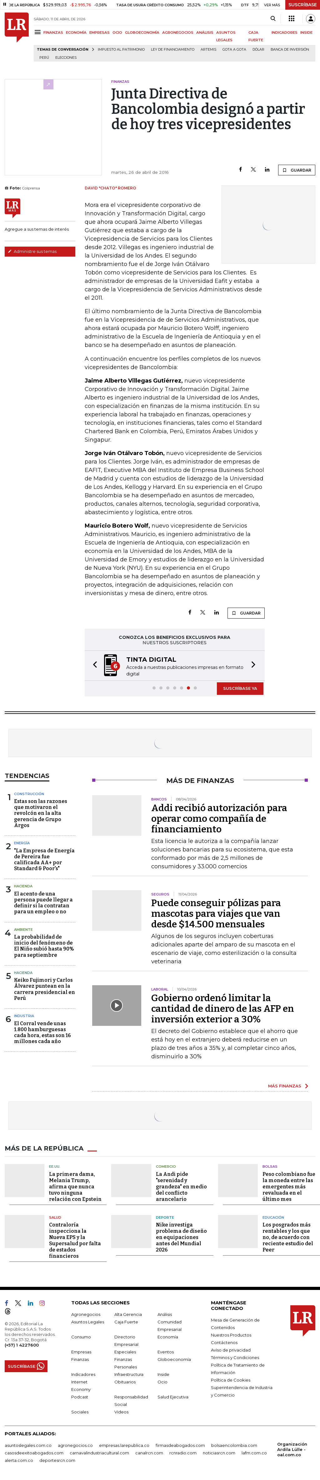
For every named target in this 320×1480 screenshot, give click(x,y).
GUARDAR (296, 170)
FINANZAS (53, 32)
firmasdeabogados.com (180, 1445)
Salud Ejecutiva (173, 1396)
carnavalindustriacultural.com (99, 1452)
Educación (273, 1217)
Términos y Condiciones (235, 1357)
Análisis (165, 1314)
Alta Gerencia (128, 1314)
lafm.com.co (254, 1452)
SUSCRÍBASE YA (240, 688)
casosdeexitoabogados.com (34, 1452)
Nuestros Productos (231, 1334)
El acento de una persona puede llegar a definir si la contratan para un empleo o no (43, 903)
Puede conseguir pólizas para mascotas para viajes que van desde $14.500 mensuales (216, 913)
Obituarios (125, 1381)
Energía (22, 843)
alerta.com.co (19, 1460)
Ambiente (23, 929)
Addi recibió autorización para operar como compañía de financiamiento (219, 818)
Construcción (29, 794)
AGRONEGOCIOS (177, 32)
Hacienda (23, 886)
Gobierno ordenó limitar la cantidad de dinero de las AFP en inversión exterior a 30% (222, 1008)
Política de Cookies (230, 1379)
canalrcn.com (149, 1452)
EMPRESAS (99, 32)
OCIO (117, 32)
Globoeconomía (174, 1359)
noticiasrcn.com (219, 1452)
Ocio (163, 1381)
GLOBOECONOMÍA (142, 32)
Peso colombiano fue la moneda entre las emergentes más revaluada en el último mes (288, 1186)
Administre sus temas (32, 251)
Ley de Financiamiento (172, 50)
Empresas (81, 1351)
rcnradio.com (183, 1452)
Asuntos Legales (87, 1321)
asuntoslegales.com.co (28, 1445)
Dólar (258, 50)
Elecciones (66, 58)
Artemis (208, 50)
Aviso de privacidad (231, 1349)
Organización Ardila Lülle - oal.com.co (292, 1449)
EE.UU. (54, 1166)
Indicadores (83, 1374)
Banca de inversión (290, 50)
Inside (163, 1374)
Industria (24, 1016)
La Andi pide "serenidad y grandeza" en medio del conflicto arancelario (181, 1186)
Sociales (79, 1411)
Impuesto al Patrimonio (121, 50)
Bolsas (270, 1166)
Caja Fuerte (126, 1321)
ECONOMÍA (76, 32)
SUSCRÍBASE (302, 5)
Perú (44, 58)
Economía (168, 1336)
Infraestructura (128, 1374)
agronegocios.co (75, 1445)
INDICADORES (285, 32)
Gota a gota (234, 50)
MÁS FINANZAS (284, 1085)
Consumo (81, 1336)
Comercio (166, 1166)
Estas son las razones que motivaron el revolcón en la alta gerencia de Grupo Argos (40, 813)
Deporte (165, 1217)
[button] (93, 665)
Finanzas (80, 1359)
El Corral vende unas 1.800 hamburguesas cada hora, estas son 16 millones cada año (42, 1033)
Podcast (79, 1396)
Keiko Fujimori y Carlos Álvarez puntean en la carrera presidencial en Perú (44, 989)
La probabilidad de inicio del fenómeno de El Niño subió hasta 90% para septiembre (44, 946)
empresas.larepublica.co (124, 1445)
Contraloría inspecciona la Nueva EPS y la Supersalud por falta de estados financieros (75, 1240)
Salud (55, 1217)
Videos (121, 1411)
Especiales (125, 1351)
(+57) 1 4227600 (22, 1344)
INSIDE (306, 32)
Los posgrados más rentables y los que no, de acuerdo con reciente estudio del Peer (287, 1237)
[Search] (273, 19)
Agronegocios (85, 1314)
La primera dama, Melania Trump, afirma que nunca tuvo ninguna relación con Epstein (75, 1186)
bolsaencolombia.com (234, 1445)
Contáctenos (224, 1342)
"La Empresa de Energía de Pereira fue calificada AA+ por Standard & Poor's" (44, 860)
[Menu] (38, 32)
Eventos (166, 1351)
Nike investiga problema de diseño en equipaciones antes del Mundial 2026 (181, 1237)
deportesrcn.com (57, 1460)
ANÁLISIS (204, 32)
